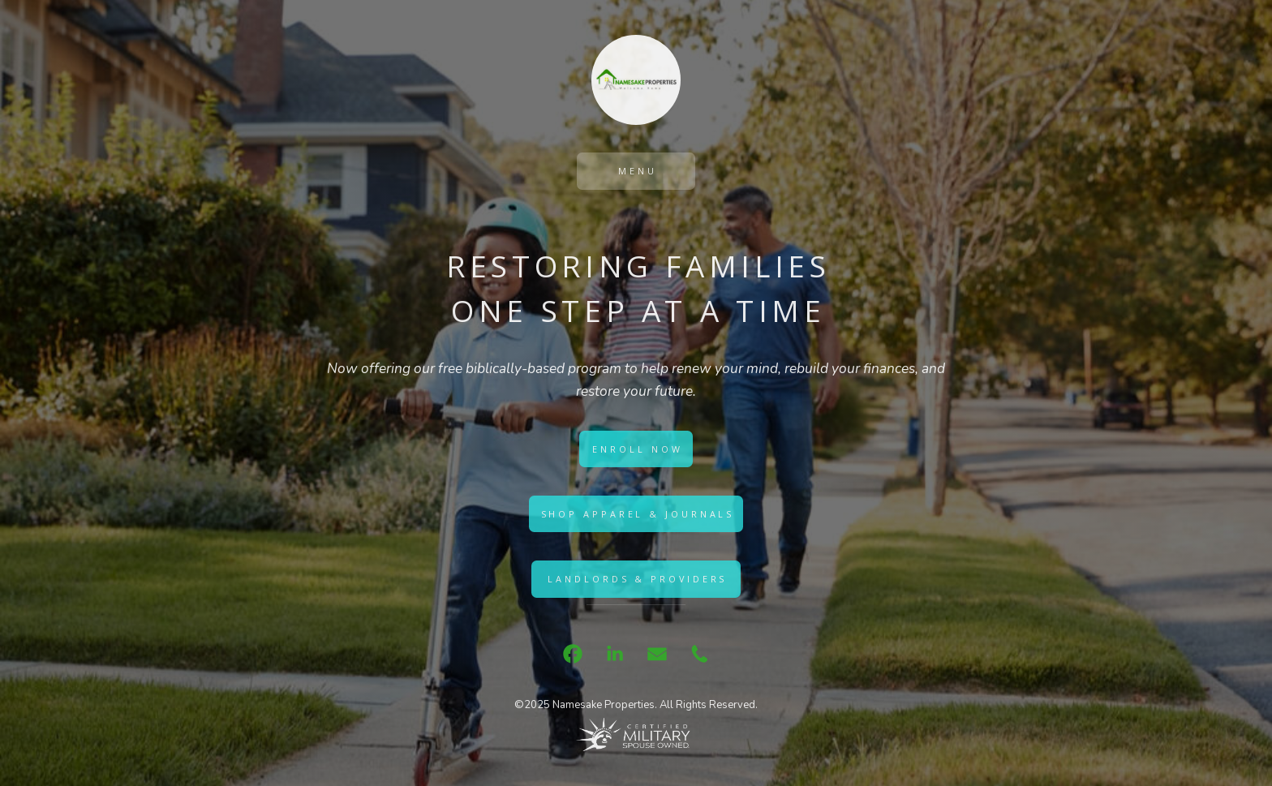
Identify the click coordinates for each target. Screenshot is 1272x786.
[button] (572, 653)
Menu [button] (637, 171)
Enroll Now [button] (637, 449)
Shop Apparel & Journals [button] (638, 514)
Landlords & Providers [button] (637, 579)
